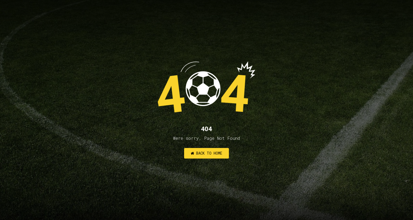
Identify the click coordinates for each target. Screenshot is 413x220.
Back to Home (206, 153)
